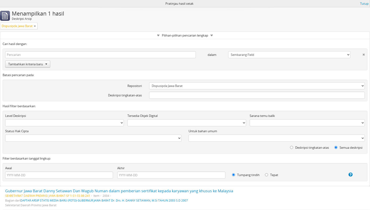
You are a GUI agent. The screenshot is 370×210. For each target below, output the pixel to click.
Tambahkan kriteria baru (27, 64)
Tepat (271, 175)
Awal (8, 168)
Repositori (134, 86)
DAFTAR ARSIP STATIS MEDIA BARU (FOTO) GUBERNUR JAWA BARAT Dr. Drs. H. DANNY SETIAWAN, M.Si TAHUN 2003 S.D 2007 (104, 200)
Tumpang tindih (246, 175)
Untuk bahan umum (203, 131)
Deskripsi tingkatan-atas (125, 95)
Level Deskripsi (15, 116)
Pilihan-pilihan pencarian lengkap (185, 35)
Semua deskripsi (348, 147)
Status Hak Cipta (17, 131)
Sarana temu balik (262, 116)
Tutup (364, 3)
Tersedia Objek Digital (142, 116)
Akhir (121, 168)
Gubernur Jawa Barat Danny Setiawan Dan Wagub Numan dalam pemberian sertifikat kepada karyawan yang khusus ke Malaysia (119, 191)
